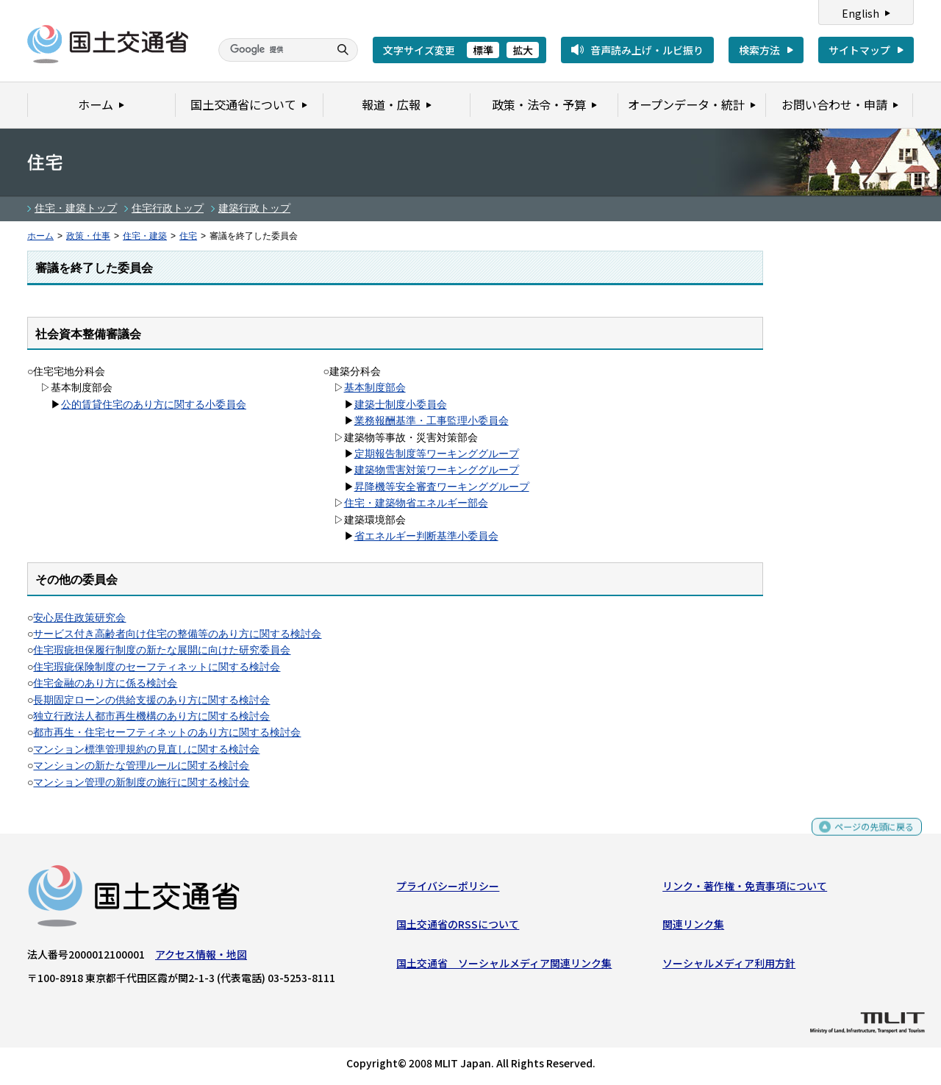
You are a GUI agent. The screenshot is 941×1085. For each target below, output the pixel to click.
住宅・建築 (145, 236)
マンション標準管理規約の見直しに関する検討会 (146, 749)
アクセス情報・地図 (201, 957)
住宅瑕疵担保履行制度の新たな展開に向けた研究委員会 (161, 650)
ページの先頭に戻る (869, 836)
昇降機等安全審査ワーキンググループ (441, 487)
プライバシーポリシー (447, 889)
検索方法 (759, 50)
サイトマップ (859, 50)
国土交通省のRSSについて (457, 927)
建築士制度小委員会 (400, 404)
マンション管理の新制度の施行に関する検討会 (141, 782)
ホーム (40, 236)
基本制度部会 (375, 387)
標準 (483, 50)
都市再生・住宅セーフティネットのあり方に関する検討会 (167, 732)
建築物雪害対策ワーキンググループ (436, 470)
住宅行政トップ (168, 208)
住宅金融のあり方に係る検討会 (105, 683)
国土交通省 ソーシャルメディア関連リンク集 (504, 966)
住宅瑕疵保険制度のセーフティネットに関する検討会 (156, 667)
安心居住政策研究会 (79, 617)
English (860, 13)
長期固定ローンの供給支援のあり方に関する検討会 (151, 700)
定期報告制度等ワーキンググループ (436, 453)
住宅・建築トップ (76, 208)
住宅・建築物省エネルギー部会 (416, 503)
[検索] (272, 50)
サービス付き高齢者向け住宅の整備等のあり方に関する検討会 (177, 634)
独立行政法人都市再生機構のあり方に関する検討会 (151, 716)
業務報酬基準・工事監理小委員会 (431, 420)
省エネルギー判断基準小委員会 (426, 536)
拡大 (522, 50)
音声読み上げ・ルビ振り (647, 50)
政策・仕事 (88, 236)
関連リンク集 (693, 927)
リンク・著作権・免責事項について (744, 889)
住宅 (188, 236)
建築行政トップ (254, 208)
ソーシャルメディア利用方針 (728, 966)
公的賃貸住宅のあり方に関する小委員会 (153, 404)
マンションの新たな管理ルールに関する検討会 (141, 765)
